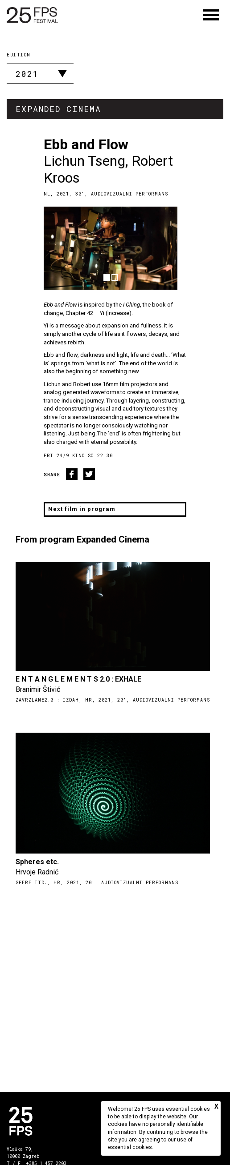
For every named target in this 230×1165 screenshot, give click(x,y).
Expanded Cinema (58, 109)
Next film (81, 509)
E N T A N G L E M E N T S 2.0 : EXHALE (78, 679)
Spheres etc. (37, 862)
